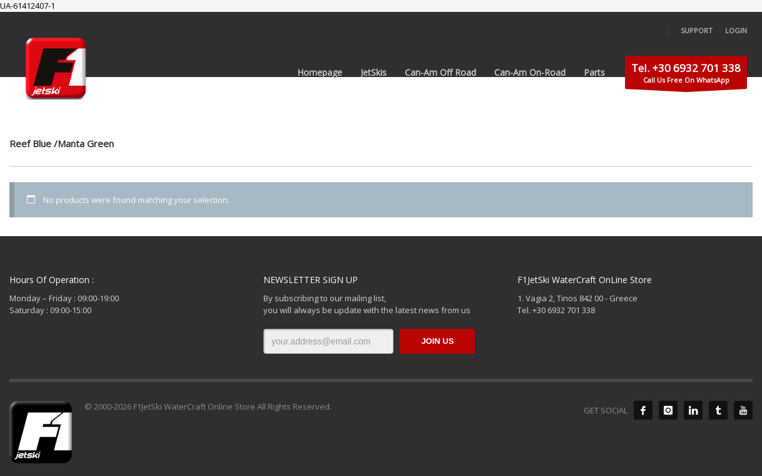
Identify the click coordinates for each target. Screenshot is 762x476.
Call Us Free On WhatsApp (686, 75)
